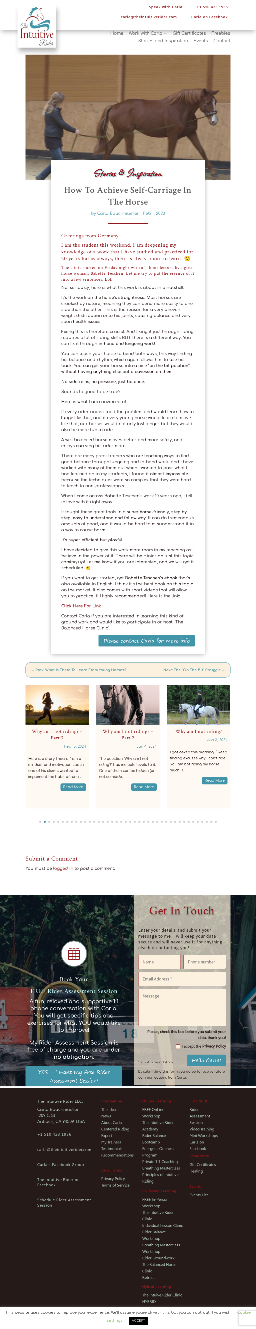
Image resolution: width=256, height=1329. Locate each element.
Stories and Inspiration (163, 41)
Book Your (74, 979)
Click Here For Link (81, 606)
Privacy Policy (214, 1046)
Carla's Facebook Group (60, 1164)
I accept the (201, 1046)
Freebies (221, 34)
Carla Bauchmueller (118, 213)
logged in (63, 868)
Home (116, 34)
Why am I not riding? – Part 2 (128, 734)
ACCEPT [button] (138, 1320)
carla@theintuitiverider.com (149, 17)
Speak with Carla (165, 7)
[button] (40, 822)
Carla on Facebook (209, 17)
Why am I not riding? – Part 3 (57, 734)
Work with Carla (145, 34)
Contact (222, 41)
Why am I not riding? (198, 731)
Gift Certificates (189, 34)
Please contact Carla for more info (147, 640)
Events (201, 41)
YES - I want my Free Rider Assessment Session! (74, 1076)
